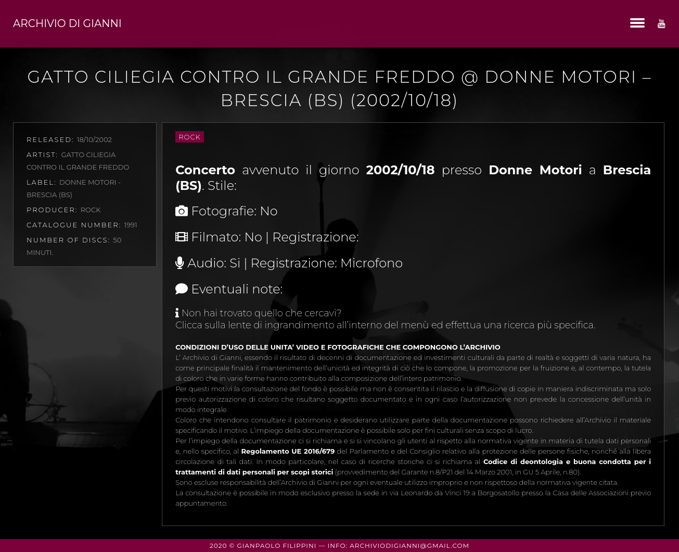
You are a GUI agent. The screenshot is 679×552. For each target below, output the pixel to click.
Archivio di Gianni (67, 23)
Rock (189, 137)
